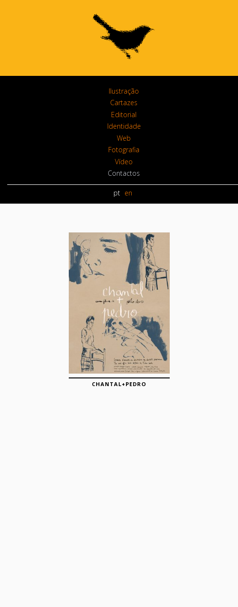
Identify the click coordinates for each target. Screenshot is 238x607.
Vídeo (124, 161)
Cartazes (124, 102)
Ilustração (124, 91)
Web (124, 138)
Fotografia (123, 149)
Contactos (124, 173)
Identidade (124, 126)
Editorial (124, 114)
